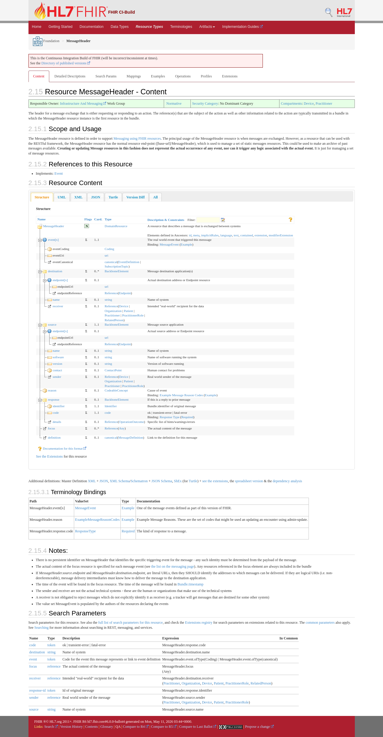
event (33, 659)
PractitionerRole (133, 315)
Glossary (106, 727)
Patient (128, 311)
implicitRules (210, 235)
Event (59, 173)
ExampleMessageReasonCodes (97, 520)
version (57, 363)
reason (52, 390)
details (57, 422)
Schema (124, 481)
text (236, 235)
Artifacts (207, 27)
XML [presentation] (78, 197)
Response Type (169, 417)
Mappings (134, 76)
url (106, 286)
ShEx (178, 481)
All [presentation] (155, 197)
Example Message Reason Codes (181, 395)
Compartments (291, 103)
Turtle (193, 481)
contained (246, 235)
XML (92, 481)
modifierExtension (281, 235)
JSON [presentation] (95, 197)
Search (51, 727)
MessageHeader (53, 226)
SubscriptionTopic (117, 266)
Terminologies (181, 27)
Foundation (46, 41)
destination (55, 271)
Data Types (119, 27)
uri (106, 255)
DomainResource (116, 226)
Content (39, 76)
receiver (58, 306)
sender (57, 376)
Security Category (205, 103)
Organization (113, 311)
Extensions (230, 76)
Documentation (92, 27)
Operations (183, 76)
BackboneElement (117, 271)
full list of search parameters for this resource (130, 622)
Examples (158, 76)
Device (309, 103)
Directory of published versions (66, 63)
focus (51, 428)
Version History (71, 727)
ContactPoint (113, 370)
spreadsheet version (249, 481)
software (58, 357)
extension (261, 235)
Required (187, 417)
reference (54, 666)
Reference (111, 293)
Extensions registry (198, 622)
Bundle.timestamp (190, 584)
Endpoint (125, 293)
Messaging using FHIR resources (137, 138)
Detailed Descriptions (70, 76)
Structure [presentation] (42, 197)
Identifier (111, 406)
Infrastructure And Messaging (83, 103)
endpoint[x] (60, 280)
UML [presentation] (62, 197)
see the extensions (215, 481)
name (56, 299)
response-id (37, 690)
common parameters (320, 622)
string (108, 299)
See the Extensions (49, 456)
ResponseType (85, 531)
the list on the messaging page (172, 566)
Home (37, 27)
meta (196, 235)
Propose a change (259, 727)
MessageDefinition (130, 437)
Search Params (106, 76)
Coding (109, 249)
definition (54, 437)
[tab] (42, 197)
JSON (103, 481)
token (51, 645)
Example (186, 244)
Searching (41, 627)
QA (117, 727)
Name (41, 219)
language (226, 235)
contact (57, 370)
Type (108, 219)
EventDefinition (128, 262)
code (56, 412)
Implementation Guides (242, 27)
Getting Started (61, 27)
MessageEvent (169, 244)
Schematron (139, 481)
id (190, 235)
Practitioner (324, 103)
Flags (88, 219)
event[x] (53, 239)
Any (122, 428)
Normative (174, 103)
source (52, 324)
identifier (58, 406)
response (53, 399)
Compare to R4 (135, 727)
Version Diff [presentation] (135, 197)
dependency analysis (287, 481)
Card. (98, 219)
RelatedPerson (114, 320)
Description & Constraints (165, 220)
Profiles (206, 76)
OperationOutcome (131, 422)
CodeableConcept (116, 390)
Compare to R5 (164, 727)
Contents (91, 727)
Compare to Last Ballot (197, 727)
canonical (111, 262)
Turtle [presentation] (113, 197)
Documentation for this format (62, 448)
